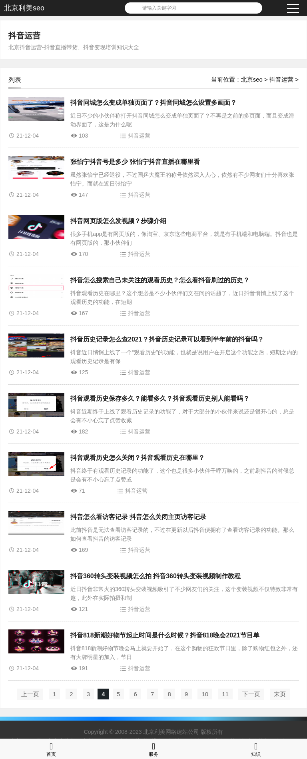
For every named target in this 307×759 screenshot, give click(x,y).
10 (204, 694)
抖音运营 (24, 35)
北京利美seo (24, 8)
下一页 (251, 694)
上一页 (30, 694)
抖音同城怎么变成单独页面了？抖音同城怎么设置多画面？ (153, 102)
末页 (280, 694)
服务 (153, 749)
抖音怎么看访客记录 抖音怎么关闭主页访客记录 (138, 516)
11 (225, 694)
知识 (256, 749)
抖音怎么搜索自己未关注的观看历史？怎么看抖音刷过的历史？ (159, 280)
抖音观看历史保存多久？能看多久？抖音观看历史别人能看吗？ (159, 398)
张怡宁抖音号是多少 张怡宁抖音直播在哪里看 (135, 161)
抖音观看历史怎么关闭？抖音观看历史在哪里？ (137, 457)
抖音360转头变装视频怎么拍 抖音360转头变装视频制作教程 (155, 576)
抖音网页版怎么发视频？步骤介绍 (118, 221)
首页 (51, 749)
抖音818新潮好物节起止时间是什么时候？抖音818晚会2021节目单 (164, 635)
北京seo (252, 79)
